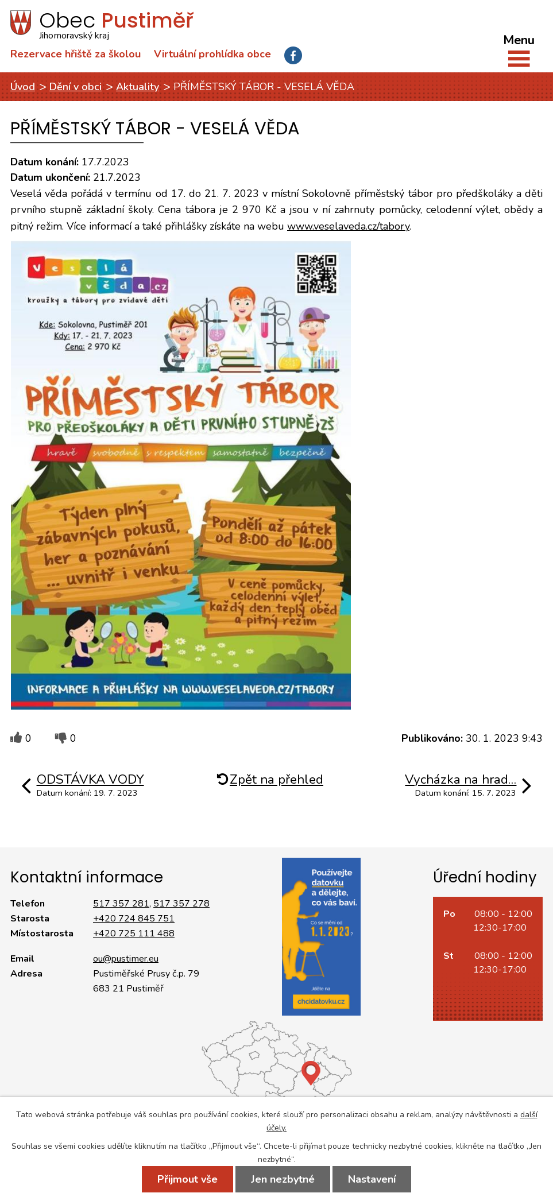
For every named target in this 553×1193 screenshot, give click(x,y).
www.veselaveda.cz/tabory (348, 226)
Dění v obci (75, 87)
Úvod (22, 87)
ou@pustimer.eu (125, 958)
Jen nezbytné (283, 1179)
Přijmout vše (187, 1179)
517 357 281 (121, 903)
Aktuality (137, 87)
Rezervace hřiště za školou (75, 54)
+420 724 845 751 (134, 918)
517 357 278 (181, 903)
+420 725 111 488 (134, 933)
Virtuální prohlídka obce (212, 54)
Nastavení (372, 1179)
